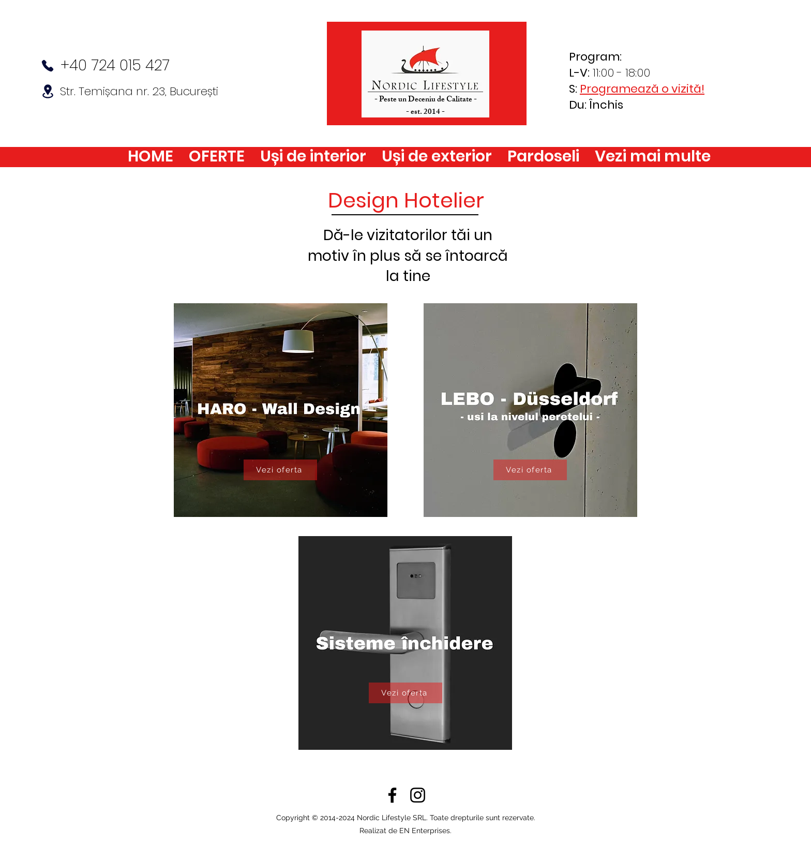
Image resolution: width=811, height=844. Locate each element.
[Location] (47, 91)
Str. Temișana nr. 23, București (139, 91)
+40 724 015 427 (115, 65)
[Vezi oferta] (280, 470)
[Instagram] (418, 795)
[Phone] (47, 65)
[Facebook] (392, 795)
